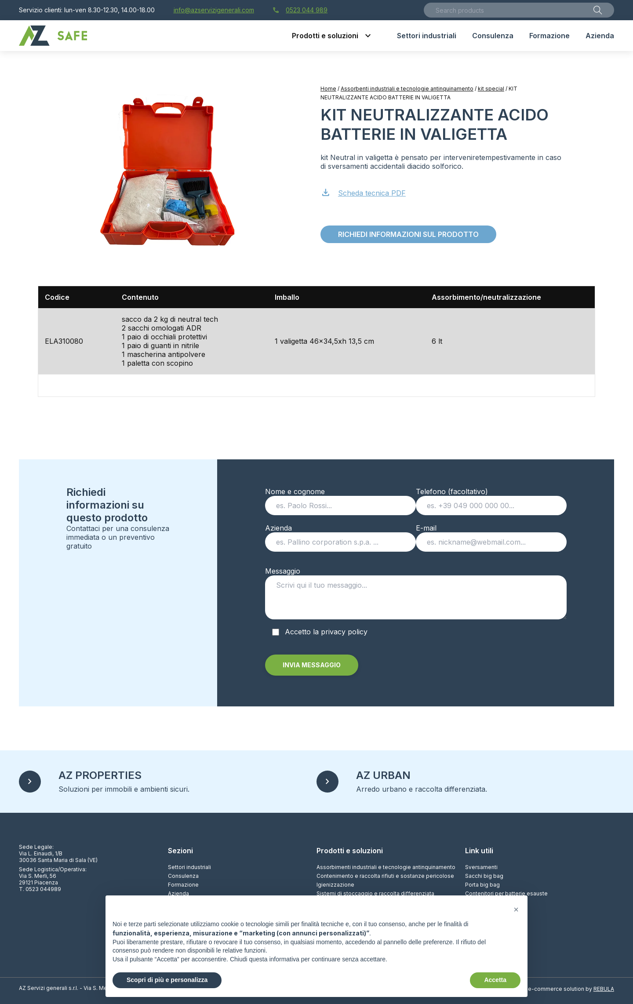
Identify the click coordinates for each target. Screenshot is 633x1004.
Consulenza (183, 876)
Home (328, 88)
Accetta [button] (495, 979)
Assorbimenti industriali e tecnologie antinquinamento (385, 867)
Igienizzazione (335, 884)
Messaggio (416, 596)
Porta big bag (482, 884)
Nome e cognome (340, 498)
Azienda (340, 535)
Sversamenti (481, 867)
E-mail (491, 535)
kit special (491, 88)
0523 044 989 (300, 10)
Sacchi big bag (484, 876)
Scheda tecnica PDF (363, 191)
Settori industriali (189, 867)
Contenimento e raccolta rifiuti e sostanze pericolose (385, 876)
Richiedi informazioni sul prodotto (408, 234)
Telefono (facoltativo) (491, 498)
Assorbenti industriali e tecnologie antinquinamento (407, 88)
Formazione (183, 884)
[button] (516, 909)
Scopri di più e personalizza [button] (167, 979)
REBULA (603, 989)
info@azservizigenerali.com (214, 10)
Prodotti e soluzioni (349, 850)
